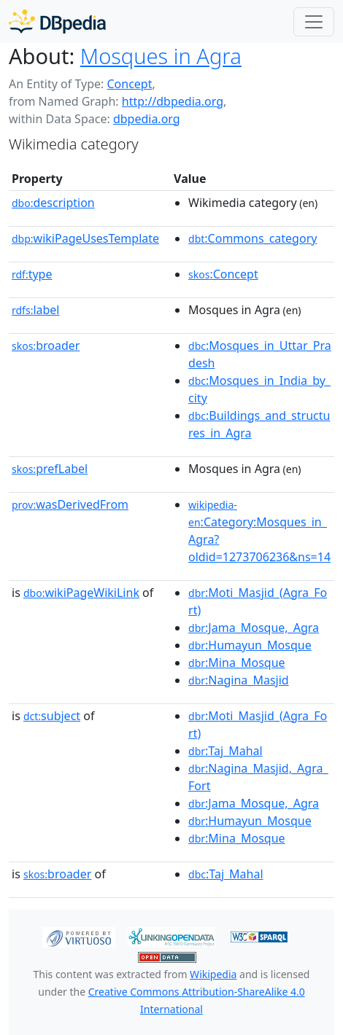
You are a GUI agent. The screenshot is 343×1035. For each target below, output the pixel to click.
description (53, 203)
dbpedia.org (146, 119)
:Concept (223, 274)
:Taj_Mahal (225, 751)
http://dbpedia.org (172, 101)
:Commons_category (252, 238)
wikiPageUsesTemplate (85, 238)
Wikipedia (213, 974)
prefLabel (50, 469)
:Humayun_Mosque (250, 645)
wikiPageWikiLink (81, 593)
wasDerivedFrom (70, 504)
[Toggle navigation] (313, 21)
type (32, 274)
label (36, 310)
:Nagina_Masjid (238, 680)
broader (46, 345)
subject (51, 716)
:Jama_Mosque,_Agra (253, 628)
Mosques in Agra (161, 56)
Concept (129, 84)
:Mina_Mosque (236, 663)
